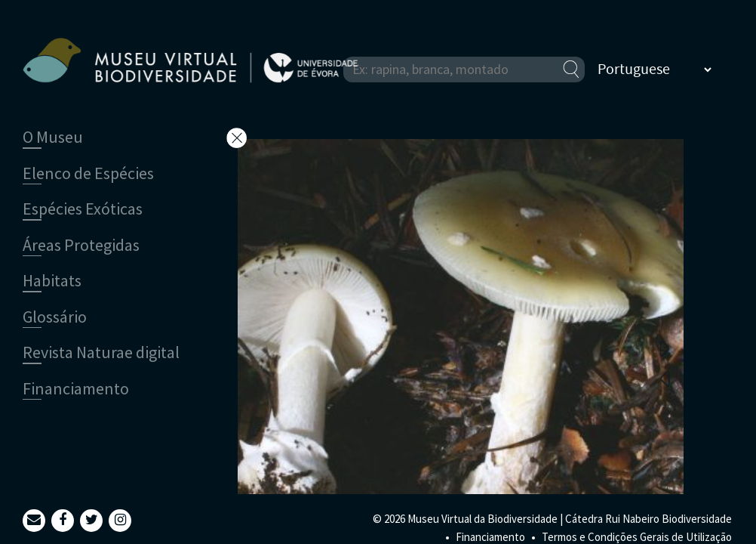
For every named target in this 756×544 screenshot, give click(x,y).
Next (664, 347)
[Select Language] (654, 69)
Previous (664, 377)
